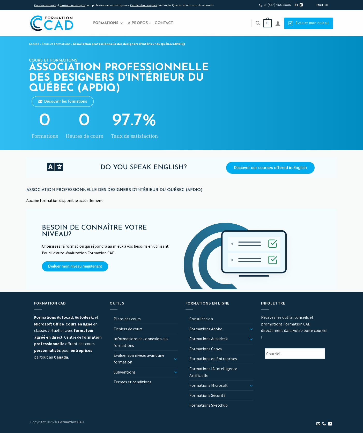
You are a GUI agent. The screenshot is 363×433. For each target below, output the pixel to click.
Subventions (125, 372)
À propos (139, 23)
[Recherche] (258, 23)
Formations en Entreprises (213, 358)
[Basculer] (176, 359)
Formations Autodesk (208, 338)
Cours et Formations (56, 44)
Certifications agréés (143, 5)
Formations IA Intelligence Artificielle (213, 372)
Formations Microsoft (208, 385)
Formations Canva (205, 348)
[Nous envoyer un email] (296, 5)
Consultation (201, 318)
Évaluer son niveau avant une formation (139, 358)
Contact (164, 23)
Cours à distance (45, 5)
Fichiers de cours (128, 328)
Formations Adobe (205, 328)
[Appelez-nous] (324, 424)
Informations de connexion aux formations (141, 342)
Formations (108, 23)
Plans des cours (127, 318)
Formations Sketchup (208, 405)
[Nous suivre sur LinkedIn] (301, 5)
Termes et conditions (132, 381)
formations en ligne (72, 5)
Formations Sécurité (207, 395)
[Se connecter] (277, 23)
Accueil (34, 44)
